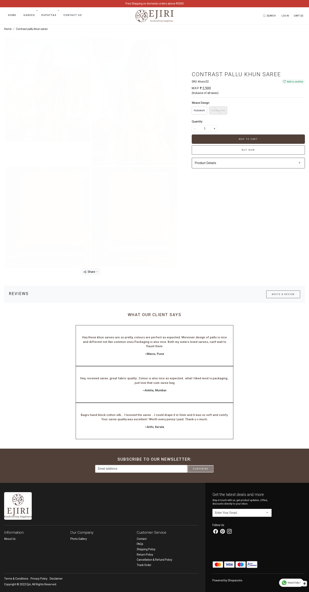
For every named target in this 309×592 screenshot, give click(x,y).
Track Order (144, 565)
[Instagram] (229, 532)
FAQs (140, 544)
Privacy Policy (39, 578)
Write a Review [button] (283, 294)
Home (12, 15)
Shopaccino (235, 580)
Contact (142, 538)
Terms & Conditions (16, 578)
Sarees (30, 15)
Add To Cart (248, 139)
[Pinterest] (222, 532)
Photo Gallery (78, 538)
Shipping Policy (146, 549)
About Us (10, 538)
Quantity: (197, 121)
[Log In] (285, 16)
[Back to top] (304, 583)
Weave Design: (201, 102)
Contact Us (72, 15)
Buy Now (248, 150)
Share (89, 271)
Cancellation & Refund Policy (154, 559)
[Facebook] (215, 532)
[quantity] (204, 128)
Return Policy (145, 554)
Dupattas (49, 15)
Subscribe (200, 469)
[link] (269, 16)
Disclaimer (56, 578)
